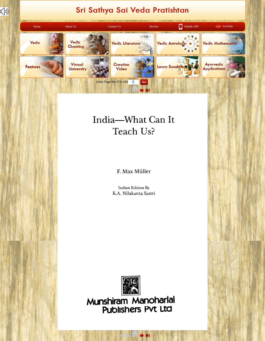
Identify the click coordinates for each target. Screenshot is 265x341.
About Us (70, 26)
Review (154, 26)
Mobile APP (191, 26)
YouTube (227, 26)
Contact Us (114, 26)
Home (36, 26)
